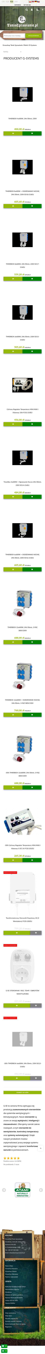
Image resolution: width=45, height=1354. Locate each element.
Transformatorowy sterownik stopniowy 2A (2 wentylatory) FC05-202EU (22, 919)
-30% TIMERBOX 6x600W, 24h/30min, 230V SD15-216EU (22, 1065)
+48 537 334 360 (13, 1250)
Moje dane (8, 1316)
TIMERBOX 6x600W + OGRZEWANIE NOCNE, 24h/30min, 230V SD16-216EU (22, 556)
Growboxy (8, 1292)
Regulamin (8, 1327)
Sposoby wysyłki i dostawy (13, 1321)
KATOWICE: (17, 5)
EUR (7, 2)
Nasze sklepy (9, 1266)
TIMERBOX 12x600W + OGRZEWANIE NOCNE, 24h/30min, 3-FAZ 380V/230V (22, 701)
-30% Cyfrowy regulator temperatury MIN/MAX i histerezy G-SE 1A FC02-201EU (22, 846)
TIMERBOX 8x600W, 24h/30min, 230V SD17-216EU (22, 265)
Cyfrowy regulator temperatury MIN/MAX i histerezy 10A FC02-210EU (22, 410)
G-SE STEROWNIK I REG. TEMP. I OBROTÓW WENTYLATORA (22, 992)
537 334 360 (27, 5)
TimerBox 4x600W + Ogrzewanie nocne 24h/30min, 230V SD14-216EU (22, 483)
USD (16, 2)
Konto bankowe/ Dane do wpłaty (15, 1324)
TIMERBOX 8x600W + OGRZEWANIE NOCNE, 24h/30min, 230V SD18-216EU (22, 192)
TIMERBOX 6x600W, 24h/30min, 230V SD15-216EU (22, 338)
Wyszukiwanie (33, 35)
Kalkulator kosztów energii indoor (15, 1286)
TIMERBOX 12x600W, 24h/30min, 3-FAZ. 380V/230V (23, 628)
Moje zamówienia (10, 1313)
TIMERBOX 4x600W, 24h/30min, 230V (22, 119)
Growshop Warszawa (11, 1274)
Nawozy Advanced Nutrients (14, 1297)
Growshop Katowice (11, 1268)
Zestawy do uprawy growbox (14, 1295)
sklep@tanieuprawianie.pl (17, 1253)
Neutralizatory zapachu (12, 1289)
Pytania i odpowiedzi (11, 1277)
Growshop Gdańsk (11, 1271)
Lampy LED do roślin (11, 1300)
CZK (3, 2)
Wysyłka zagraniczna (11, 1318)
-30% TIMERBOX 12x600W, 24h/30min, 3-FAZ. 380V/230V (22, 774)
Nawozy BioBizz (10, 1303)
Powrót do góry (22, 1092)
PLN (11, 2)
